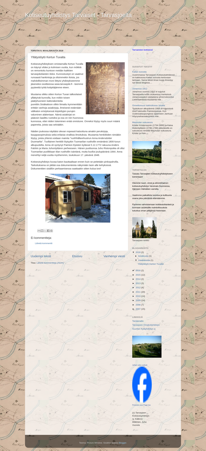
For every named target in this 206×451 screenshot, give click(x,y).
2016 (138, 270)
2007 (138, 309)
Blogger (122, 443)
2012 (138, 287)
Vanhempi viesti (114, 256)
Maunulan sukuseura (142, 122)
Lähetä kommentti (43, 243)
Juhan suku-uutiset (139, 365)
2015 (138, 275)
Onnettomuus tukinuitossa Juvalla (148, 105)
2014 (138, 279)
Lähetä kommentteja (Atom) (50, 263)
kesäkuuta (143, 256)
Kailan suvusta (139, 72)
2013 (138, 283)
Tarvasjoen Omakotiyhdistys (146, 325)
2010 (138, 296)
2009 (138, 300)
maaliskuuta (144, 260)
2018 (138, 252)
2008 (138, 305)
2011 (138, 292)
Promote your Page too (141, 405)
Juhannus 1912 (139, 88)
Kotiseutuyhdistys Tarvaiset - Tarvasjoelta (78, 15)
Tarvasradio (138, 321)
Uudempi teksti (41, 256)
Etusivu (77, 256)
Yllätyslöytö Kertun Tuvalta (151, 264)
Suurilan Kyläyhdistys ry (143, 329)
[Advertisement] (66, 28)
